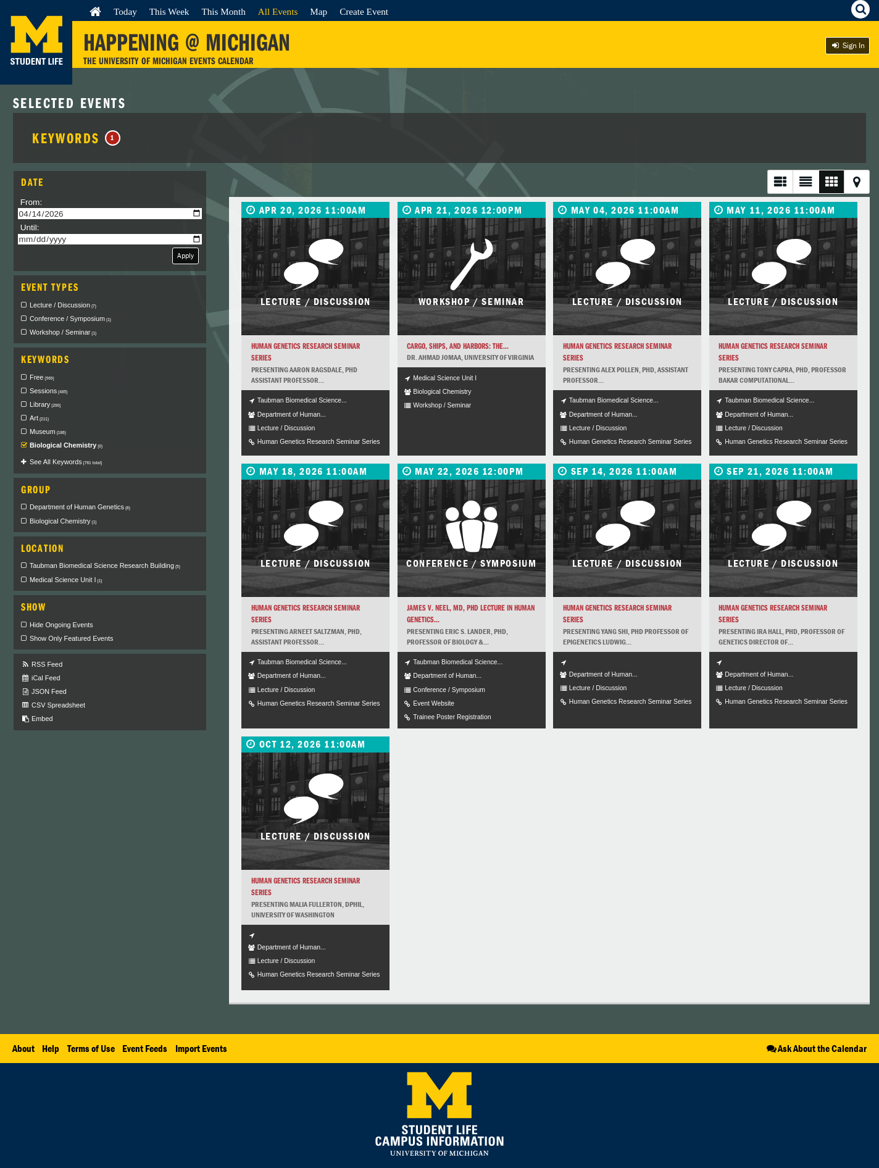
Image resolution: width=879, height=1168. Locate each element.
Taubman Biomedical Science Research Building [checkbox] (105, 565)
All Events (278, 11)
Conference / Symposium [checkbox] (70, 318)
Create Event (364, 11)
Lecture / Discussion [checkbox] (63, 305)
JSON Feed (44, 692)
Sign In (847, 45)
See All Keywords (66, 461)
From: (31, 202)
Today (125, 11)
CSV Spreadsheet (53, 705)
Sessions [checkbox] (48, 390)
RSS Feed (41, 665)
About (23, 1048)
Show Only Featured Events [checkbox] (71, 638)
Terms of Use (91, 1048)
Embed (36, 719)
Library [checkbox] (45, 404)
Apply (185, 255)
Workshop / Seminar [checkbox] (63, 332)
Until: (30, 227)
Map (318, 11)
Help (50, 1048)
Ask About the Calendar (816, 1048)
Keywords (76, 137)
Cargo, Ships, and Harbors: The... (458, 346)
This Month (223, 11)
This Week (169, 11)
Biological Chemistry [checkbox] (66, 445)
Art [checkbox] (39, 418)
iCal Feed (40, 678)
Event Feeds (144, 1048)
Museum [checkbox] (48, 431)
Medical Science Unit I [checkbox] (66, 579)
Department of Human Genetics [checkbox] (80, 507)
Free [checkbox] (42, 377)
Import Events (201, 1048)
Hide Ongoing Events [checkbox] (61, 624)
